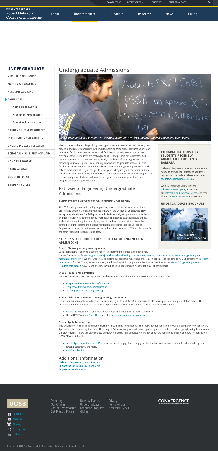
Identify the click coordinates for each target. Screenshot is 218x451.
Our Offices (58, 404)
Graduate (117, 13)
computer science (164, 255)
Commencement (19, 177)
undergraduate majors (96, 255)
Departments (134, 3)
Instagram (19, 429)
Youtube (17, 418)
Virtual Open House (22, 76)
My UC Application (75, 350)
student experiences (178, 196)
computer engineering (143, 255)
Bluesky (17, 424)
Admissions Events (25, 107)
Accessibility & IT (120, 407)
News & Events (90, 400)
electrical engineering (185, 255)
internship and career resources (181, 193)
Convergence (114, 2)
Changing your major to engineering (84, 290)
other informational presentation (128, 315)
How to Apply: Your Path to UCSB (83, 343)
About (55, 13)
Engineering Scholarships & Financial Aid (79, 366)
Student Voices (19, 185)
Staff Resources (177, 2)
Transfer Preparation (27, 123)
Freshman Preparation (27, 115)
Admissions (16, 100)
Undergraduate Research (26, 146)
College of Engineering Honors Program (79, 362)
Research (144, 13)
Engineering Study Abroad (72, 369)
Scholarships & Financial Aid (29, 154)
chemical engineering (119, 255)
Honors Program (20, 161)
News (170, 13)
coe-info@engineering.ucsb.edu (177, 179)
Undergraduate (85, 13)
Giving (192, 13)
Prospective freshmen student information (87, 283)
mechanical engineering (71, 258)
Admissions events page (173, 189)
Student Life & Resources (27, 130)
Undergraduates (90, 404)
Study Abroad (18, 169)
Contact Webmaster (63, 407)
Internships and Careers (25, 138)
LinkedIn (18, 434)
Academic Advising (20, 92)
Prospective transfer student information (86, 287)
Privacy (113, 400)
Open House (95, 315)
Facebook (18, 413)
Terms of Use (117, 404)
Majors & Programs (22, 84)
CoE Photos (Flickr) (62, 411)
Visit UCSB (71, 311)
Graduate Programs (92, 407)
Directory (157, 2)
